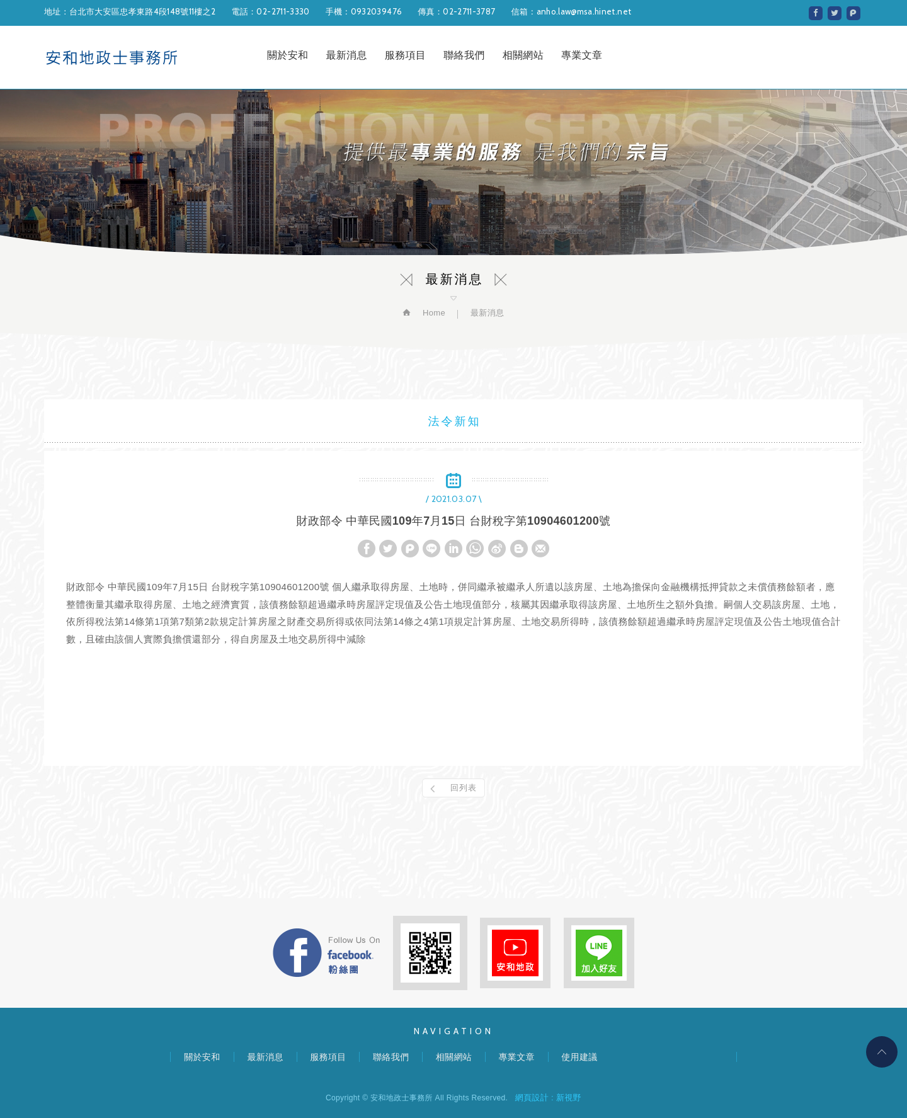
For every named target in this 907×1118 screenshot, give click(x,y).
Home (432, 312)
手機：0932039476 (364, 11)
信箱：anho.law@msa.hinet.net (571, 11)
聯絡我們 (463, 55)
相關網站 (523, 55)
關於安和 (287, 55)
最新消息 (346, 55)
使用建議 (579, 1057)
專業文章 (581, 55)
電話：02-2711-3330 (270, 11)
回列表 (463, 787)
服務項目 (405, 55)
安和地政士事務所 (112, 57)
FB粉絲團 (326, 952)
